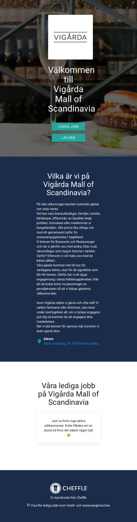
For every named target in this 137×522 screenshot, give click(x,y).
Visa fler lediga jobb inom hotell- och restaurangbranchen (68, 505)
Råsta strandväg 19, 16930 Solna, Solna (71, 343)
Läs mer (68, 138)
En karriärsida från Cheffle (69, 497)
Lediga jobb (68, 126)
